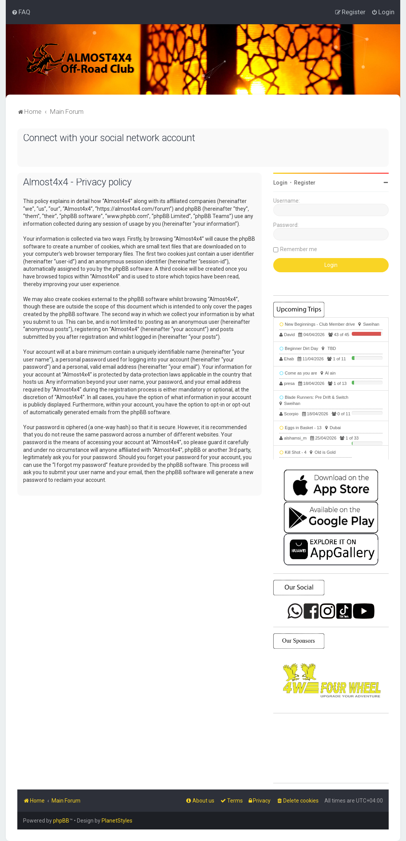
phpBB (61, 821)
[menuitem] (21, 12)
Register (305, 183)
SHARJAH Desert (331, 748)
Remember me (298, 249)
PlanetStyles (117, 821)
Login (280, 183)
